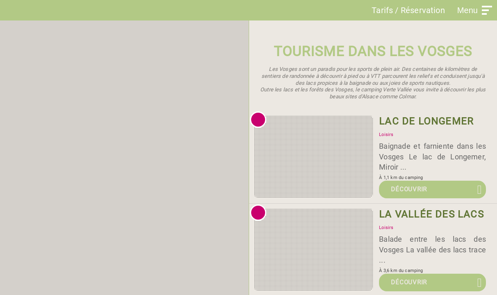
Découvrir (409, 189)
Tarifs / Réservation (408, 10)
